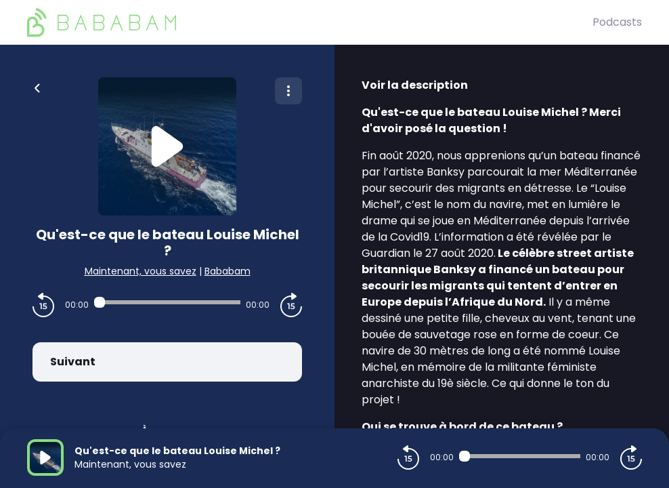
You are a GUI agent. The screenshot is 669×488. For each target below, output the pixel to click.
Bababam (227, 271)
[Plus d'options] (288, 90)
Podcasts (617, 22)
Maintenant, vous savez (140, 271)
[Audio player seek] (167, 302)
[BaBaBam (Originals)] (309, 22)
